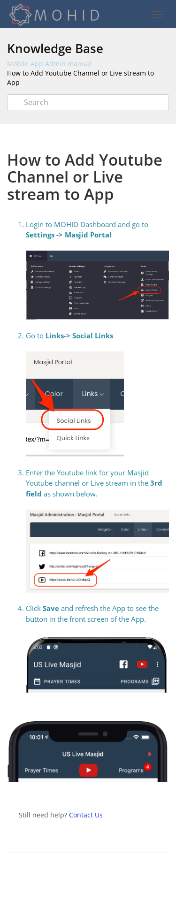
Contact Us (86, 814)
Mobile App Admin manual (49, 63)
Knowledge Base (55, 48)
